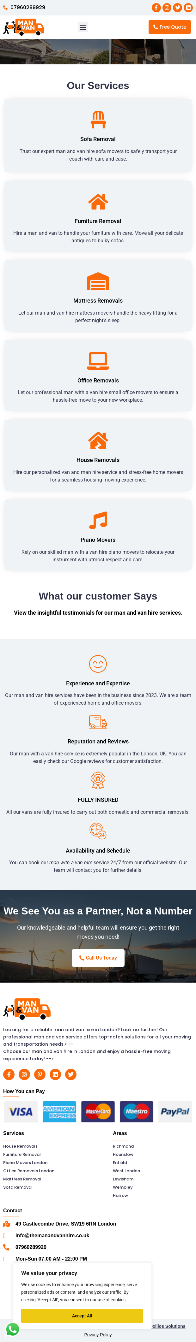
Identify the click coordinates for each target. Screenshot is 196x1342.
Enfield (120, 1163)
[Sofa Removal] (98, 119)
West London (126, 1171)
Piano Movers (98, 539)
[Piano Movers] (98, 520)
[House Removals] (98, 440)
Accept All (82, 1315)
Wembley (123, 1187)
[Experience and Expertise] (98, 664)
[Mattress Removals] (98, 281)
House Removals (98, 460)
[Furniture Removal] (98, 201)
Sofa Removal (98, 139)
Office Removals (98, 380)
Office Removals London (28, 1171)
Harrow (120, 1195)
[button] (83, 27)
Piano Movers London (25, 1163)
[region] (82, 1296)
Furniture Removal (98, 221)
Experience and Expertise (98, 683)
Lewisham (123, 1179)
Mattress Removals (98, 300)
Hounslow (123, 1154)
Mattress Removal (22, 1179)
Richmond (123, 1146)
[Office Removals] (98, 361)
